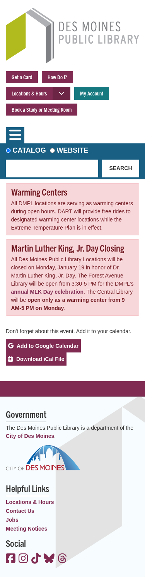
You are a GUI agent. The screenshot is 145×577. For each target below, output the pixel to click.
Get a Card (22, 76)
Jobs (12, 520)
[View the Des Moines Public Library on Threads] (62, 559)
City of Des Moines (30, 436)
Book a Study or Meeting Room (42, 109)
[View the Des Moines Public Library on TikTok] (36, 559)
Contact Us (20, 511)
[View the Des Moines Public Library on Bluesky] (49, 559)
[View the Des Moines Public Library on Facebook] (10, 559)
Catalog (29, 150)
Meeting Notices (26, 529)
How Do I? (57, 76)
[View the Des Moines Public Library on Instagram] (23, 559)
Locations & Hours (29, 93)
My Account (91, 93)
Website (72, 150)
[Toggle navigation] (15, 135)
